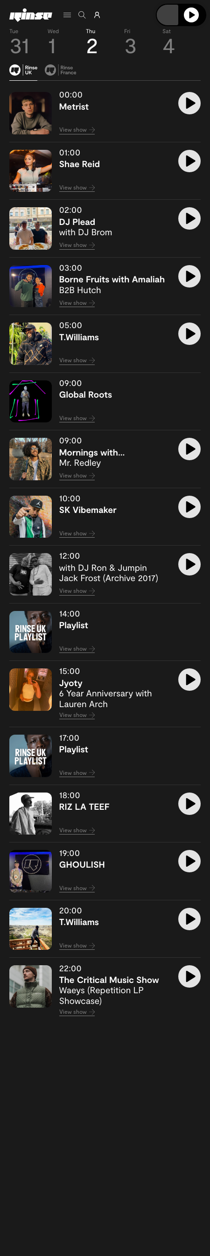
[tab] (23, 72)
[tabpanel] (105, 554)
